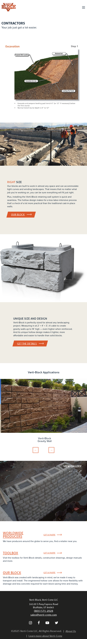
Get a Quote (49, 535)
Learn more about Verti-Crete (45, 635)
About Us (71, 631)
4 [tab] (74, 471)
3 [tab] (73, 471)
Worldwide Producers (13, 534)
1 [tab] (69, 471)
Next (51, 450)
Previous (35, 450)
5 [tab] (76, 471)
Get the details (30, 343)
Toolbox (10, 553)
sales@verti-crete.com (43, 614)
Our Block (21, 214)
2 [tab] (71, 471)
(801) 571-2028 (43, 610)
